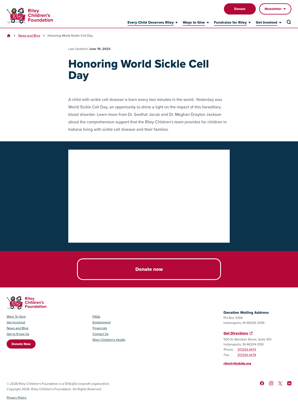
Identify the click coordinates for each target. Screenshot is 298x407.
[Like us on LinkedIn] (289, 383)
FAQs (96, 317)
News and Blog (29, 35)
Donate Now (21, 344)
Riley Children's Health (109, 340)
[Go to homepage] (30, 15)
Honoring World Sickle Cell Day (70, 35)
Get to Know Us (18, 334)
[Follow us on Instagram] (271, 383)
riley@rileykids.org (237, 363)
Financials (100, 328)
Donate (239, 8)
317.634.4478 (246, 354)
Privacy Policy (16, 397)
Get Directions (235, 333)
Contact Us (100, 334)
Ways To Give (16, 317)
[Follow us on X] (280, 383)
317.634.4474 (246, 349)
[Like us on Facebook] (262, 383)
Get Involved (16, 322)
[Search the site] (288, 22)
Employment (102, 322)
